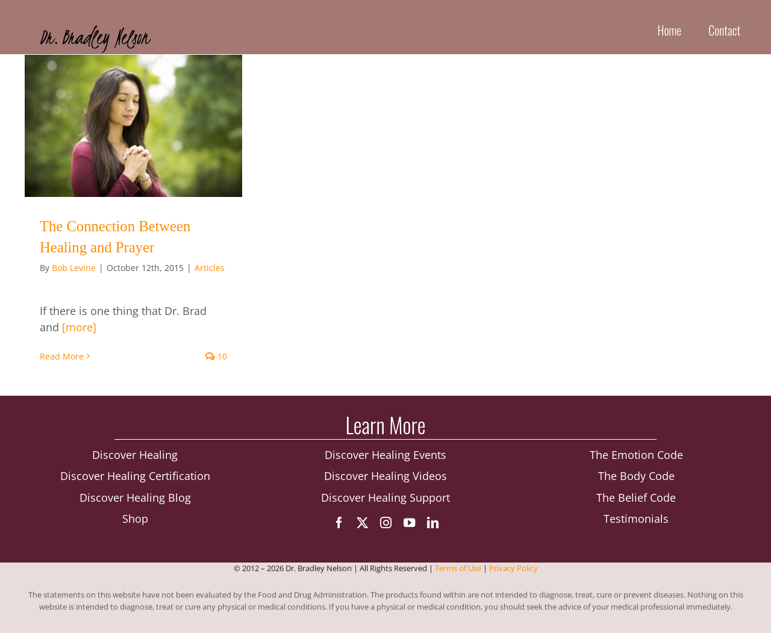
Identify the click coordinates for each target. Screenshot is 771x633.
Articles (210, 267)
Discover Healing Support (385, 497)
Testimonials (636, 518)
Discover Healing (135, 454)
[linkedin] (433, 522)
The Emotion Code (636, 454)
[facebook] (339, 522)
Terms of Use (458, 568)
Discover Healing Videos (385, 476)
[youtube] (409, 522)
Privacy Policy (513, 568)
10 (216, 356)
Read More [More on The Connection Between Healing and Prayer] (62, 356)
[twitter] (362, 522)
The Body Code (636, 476)
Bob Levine (74, 267)
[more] (79, 327)
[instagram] (386, 522)
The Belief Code (636, 497)
